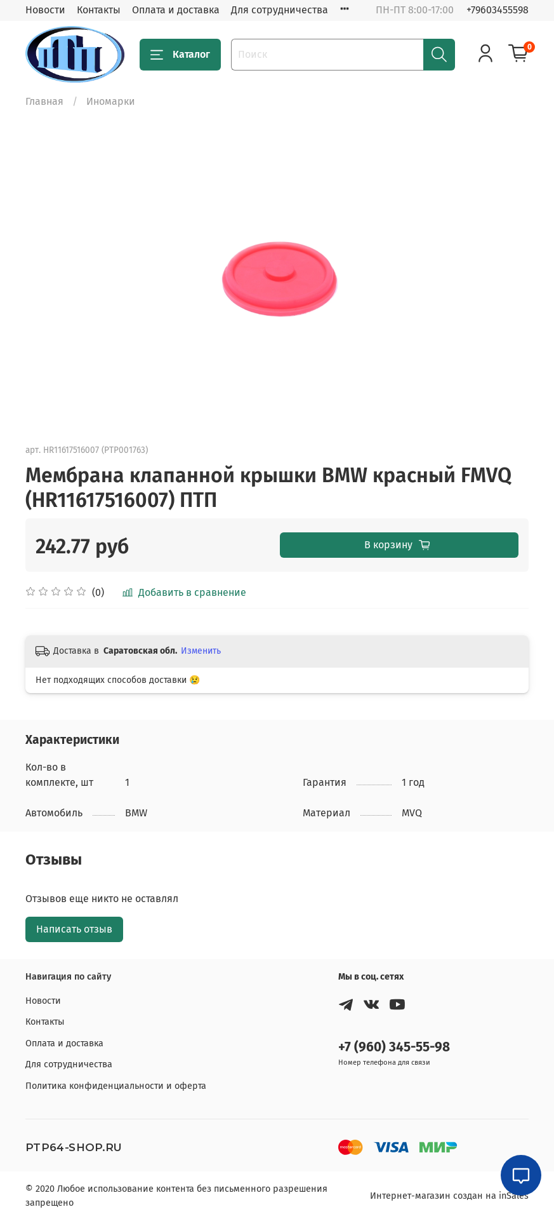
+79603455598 (497, 10)
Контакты (99, 10)
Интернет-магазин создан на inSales (449, 1196)
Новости (45, 10)
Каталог (180, 54)
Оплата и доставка (176, 10)
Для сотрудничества (279, 10)
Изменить (201, 650)
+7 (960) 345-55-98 (394, 1047)
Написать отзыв (74, 929)
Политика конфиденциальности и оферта (115, 1086)
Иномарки (110, 101)
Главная (44, 101)
